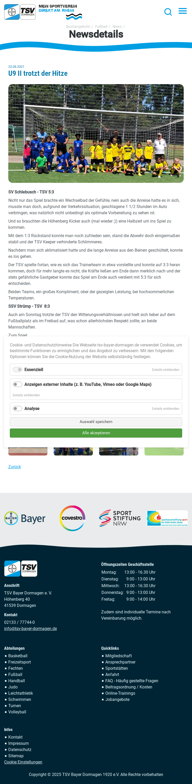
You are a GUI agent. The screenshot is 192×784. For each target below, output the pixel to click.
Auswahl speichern (96, 421)
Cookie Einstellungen (23, 762)
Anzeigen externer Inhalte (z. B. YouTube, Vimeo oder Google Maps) (88, 384)
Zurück (14, 466)
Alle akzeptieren (96, 433)
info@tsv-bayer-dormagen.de (30, 628)
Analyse (31, 408)
